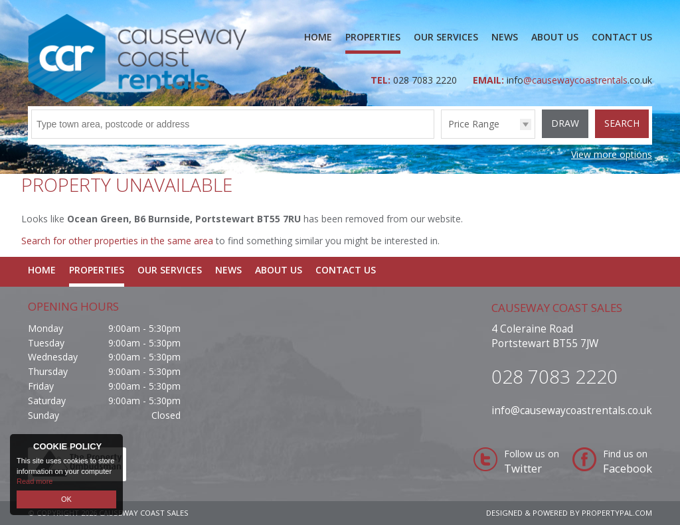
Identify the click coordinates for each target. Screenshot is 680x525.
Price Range (473, 123)
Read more (34, 481)
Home (318, 37)
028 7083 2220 (426, 80)
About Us (554, 37)
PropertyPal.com (617, 513)
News (504, 37)
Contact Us (622, 37)
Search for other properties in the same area (117, 240)
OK (66, 499)
